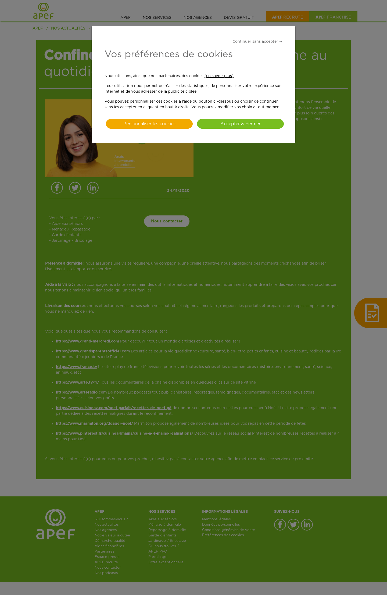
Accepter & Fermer (240, 124)
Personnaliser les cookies (149, 124)
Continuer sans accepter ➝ (257, 42)
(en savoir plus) (219, 76)
